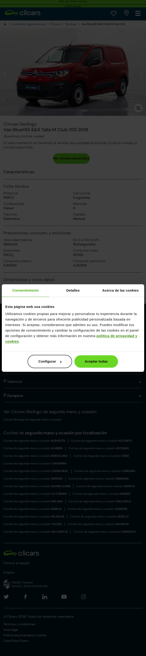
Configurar (50, 361)
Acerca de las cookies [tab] (120, 290)
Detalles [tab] (73, 290)
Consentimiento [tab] (25, 290)
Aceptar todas (96, 361)
